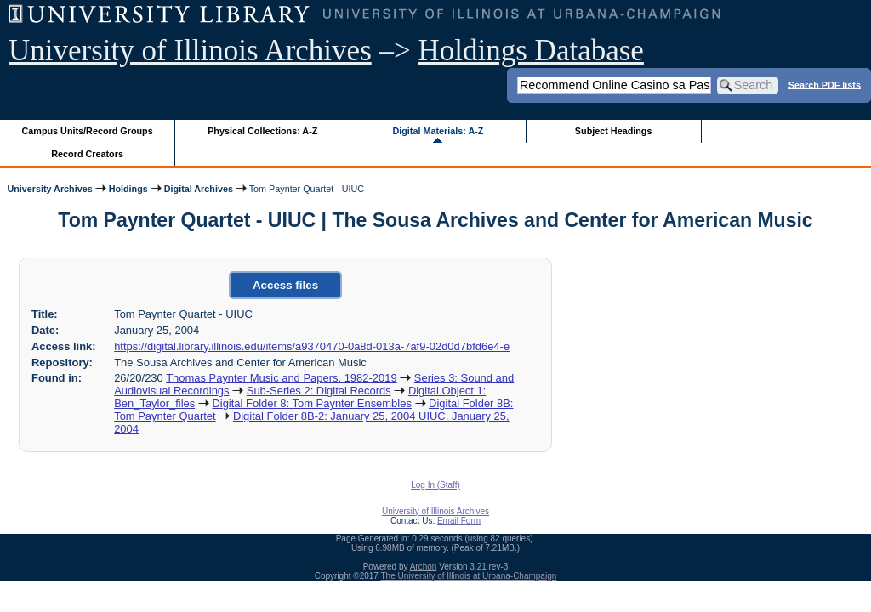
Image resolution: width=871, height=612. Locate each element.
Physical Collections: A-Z (262, 131)
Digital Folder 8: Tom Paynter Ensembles (311, 403)
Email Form (459, 520)
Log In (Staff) (435, 485)
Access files (285, 285)
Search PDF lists (824, 84)
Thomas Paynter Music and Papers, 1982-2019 (281, 377)
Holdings (128, 189)
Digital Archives (198, 189)
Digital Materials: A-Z (437, 131)
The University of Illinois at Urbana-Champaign (469, 576)
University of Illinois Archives (190, 50)
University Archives (49, 189)
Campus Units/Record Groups (87, 131)
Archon (423, 566)
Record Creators (87, 154)
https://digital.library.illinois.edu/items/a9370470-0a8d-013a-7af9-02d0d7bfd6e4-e (312, 346)
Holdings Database (531, 50)
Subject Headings (613, 131)
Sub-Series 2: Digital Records (319, 390)
